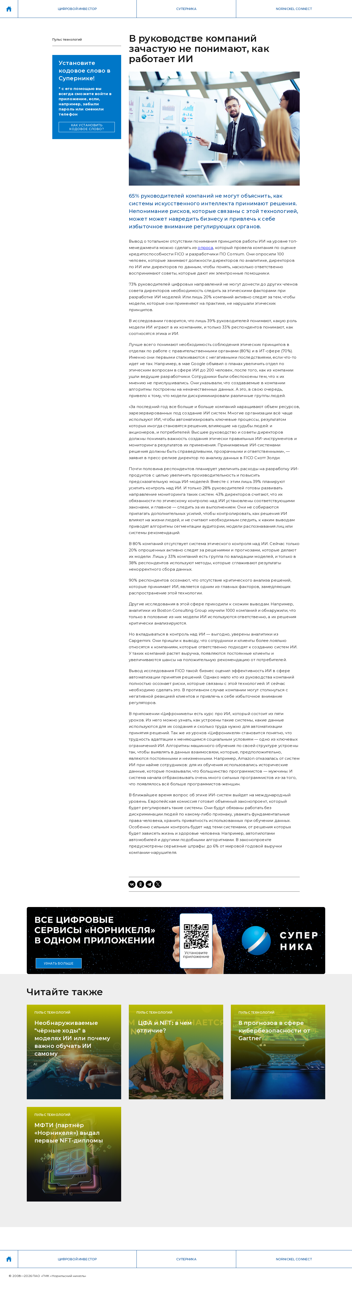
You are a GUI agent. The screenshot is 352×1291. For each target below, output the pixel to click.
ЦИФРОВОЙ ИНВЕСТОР (77, 9)
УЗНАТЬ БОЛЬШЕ (59, 963)
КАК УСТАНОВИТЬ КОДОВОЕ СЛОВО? (86, 127)
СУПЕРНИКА (186, 9)
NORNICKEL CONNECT (294, 9)
